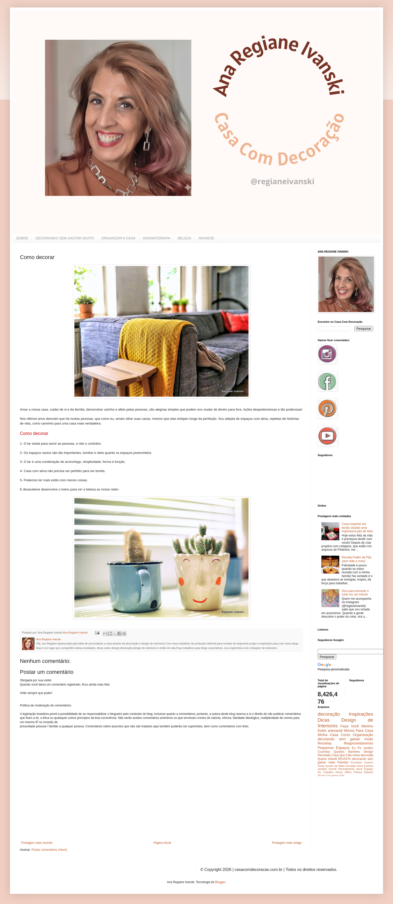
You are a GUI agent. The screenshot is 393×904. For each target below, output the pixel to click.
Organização (363, 735)
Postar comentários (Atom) (49, 849)
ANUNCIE (206, 238)
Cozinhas (324, 751)
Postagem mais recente (36, 843)
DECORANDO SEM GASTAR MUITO (65, 238)
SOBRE (22, 238)
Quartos (339, 751)
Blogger (220, 882)
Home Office (344, 772)
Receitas (325, 743)
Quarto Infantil (327, 759)
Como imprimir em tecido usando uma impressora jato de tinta (357, 527)
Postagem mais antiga (286, 843)
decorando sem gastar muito (345, 739)
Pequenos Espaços (334, 748)
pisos (359, 768)
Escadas (351, 765)
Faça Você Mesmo (356, 726)
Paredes (342, 762)
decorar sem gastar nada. (331, 775)
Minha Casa (328, 735)
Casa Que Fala (342, 755)
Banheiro (354, 751)
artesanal (335, 731)
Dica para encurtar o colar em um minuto (355, 592)
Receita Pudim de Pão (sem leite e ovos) (356, 559)
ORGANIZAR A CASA (118, 238)
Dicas (324, 720)
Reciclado (324, 755)
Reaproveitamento (358, 743)
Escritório (356, 762)
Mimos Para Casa (358, 731)
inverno (368, 762)
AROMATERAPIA (156, 238)
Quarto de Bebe (335, 765)
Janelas (322, 768)
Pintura (357, 772)
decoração (329, 714)
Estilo (322, 731)
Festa (321, 765)
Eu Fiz (356, 748)
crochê (333, 768)
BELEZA (184, 238)
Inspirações (361, 714)
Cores (345, 735)
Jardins (368, 748)
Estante (368, 772)
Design (368, 751)
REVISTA (344, 759)
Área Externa (365, 765)
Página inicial (162, 843)
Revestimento (346, 768)
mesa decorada (362, 755)
